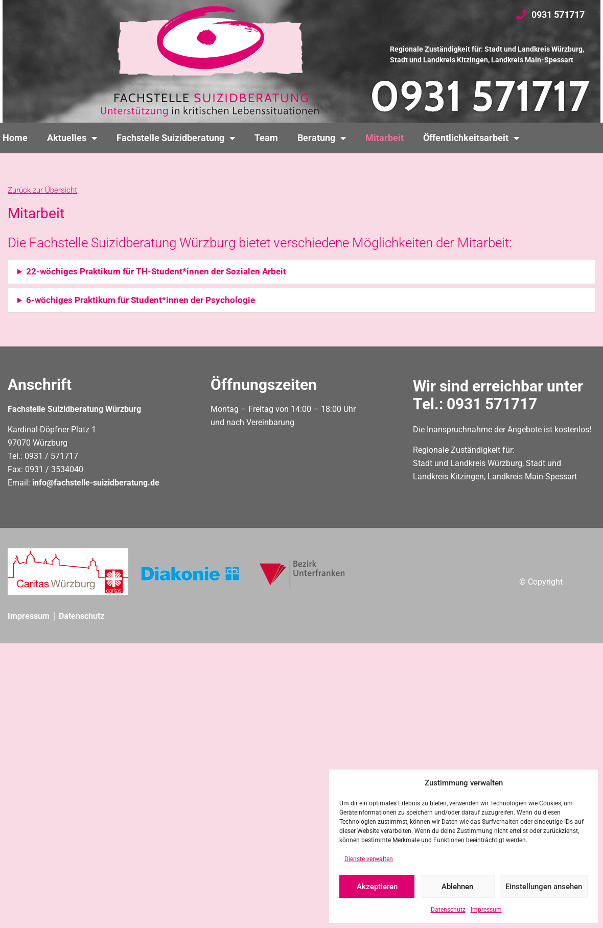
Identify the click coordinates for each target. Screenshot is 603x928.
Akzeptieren (377, 886)
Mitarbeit (384, 138)
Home (15, 138)
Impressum (486, 909)
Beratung (321, 138)
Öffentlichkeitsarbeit (471, 138)
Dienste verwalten (368, 859)
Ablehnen (457, 886)
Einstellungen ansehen (543, 886)
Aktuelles (72, 138)
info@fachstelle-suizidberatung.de (95, 483)
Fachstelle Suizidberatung (176, 138)
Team (266, 138)
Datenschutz (448, 909)
